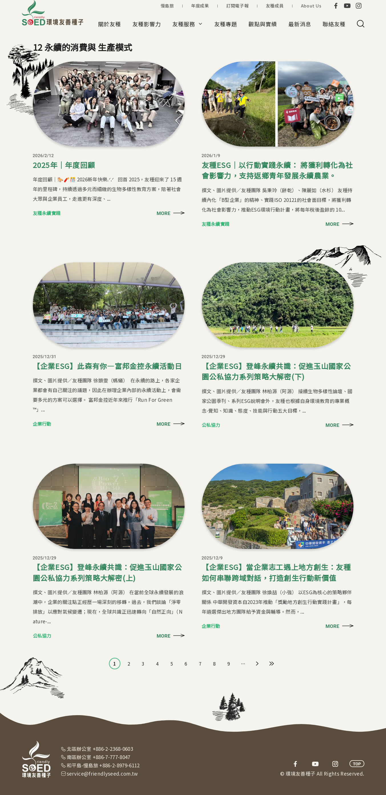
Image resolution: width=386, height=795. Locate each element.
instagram (358, 5)
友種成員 (275, 6)
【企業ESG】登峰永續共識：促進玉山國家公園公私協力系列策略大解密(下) (276, 371)
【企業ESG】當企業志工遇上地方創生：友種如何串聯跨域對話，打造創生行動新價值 (276, 572)
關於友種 (109, 24)
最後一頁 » (271, 663)
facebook (335, 5)
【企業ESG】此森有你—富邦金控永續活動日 (107, 366)
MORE (163, 213)
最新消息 (299, 24)
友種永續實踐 (47, 213)
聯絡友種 (334, 24)
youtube (347, 5)
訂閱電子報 (237, 6)
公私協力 (211, 424)
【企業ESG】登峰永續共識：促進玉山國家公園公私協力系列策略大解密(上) (107, 572)
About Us (311, 6)
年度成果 (200, 6)
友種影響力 (146, 24)
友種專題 (225, 24)
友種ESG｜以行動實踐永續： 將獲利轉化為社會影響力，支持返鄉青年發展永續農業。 (277, 170)
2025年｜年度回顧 (64, 165)
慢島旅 (167, 6)
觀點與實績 (262, 24)
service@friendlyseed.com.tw (102, 773)
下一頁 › (257, 663)
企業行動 (42, 423)
